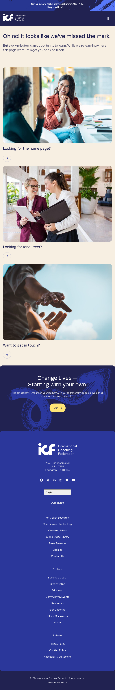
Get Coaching (57, 609)
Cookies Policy (57, 650)
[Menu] (108, 18)
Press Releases (57, 543)
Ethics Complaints (57, 616)
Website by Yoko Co (57, 682)
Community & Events (57, 597)
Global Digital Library (57, 537)
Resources (57, 603)
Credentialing (57, 584)
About (57, 622)
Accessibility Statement (57, 656)
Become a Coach (57, 577)
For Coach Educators (58, 517)
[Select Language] (57, 492)
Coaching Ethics (57, 530)
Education (57, 590)
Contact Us (57, 556)
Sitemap (57, 550)
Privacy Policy (57, 644)
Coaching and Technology (57, 524)
